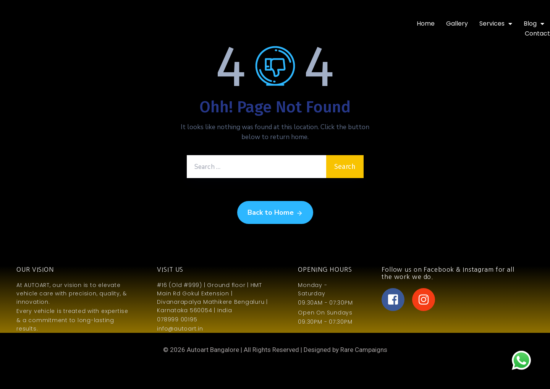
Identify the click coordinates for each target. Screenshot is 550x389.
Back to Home (275, 213)
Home (426, 23)
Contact (537, 33)
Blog (534, 24)
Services (495, 24)
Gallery (457, 23)
